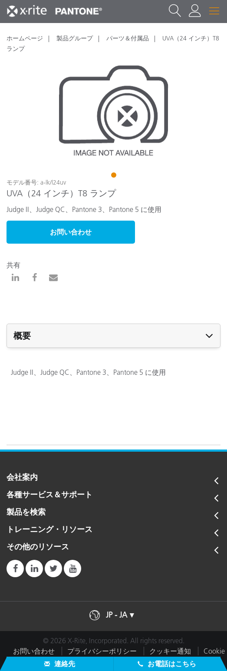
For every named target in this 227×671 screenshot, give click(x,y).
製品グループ (74, 38)
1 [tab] (114, 176)
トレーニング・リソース (49, 530)
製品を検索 (26, 512)
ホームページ (25, 38)
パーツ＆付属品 (127, 38)
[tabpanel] (113, 111)
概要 (22, 336)
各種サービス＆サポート (49, 495)
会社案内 (22, 477)
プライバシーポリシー (102, 651)
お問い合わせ (71, 232)
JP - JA (116, 615)
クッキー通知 (170, 651)
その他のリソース (38, 547)
